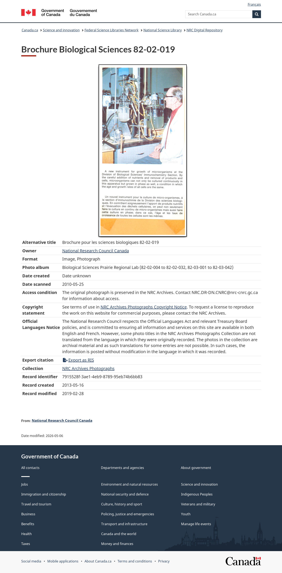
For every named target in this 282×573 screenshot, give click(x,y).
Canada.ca (30, 30)
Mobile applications (62, 561)
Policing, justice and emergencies (127, 514)
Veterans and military (198, 504)
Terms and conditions (135, 561)
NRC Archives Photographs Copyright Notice (144, 307)
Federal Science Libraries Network (112, 30)
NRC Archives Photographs (88, 368)
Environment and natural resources (129, 484)
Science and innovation (61, 30)
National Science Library (162, 30)
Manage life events (196, 524)
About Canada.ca (98, 561)
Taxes (25, 543)
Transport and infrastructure (124, 524)
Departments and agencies (122, 467)
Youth (186, 514)
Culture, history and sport (121, 504)
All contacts (30, 467)
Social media (31, 561)
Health (26, 534)
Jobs (24, 484)
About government (196, 467)
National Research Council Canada (95, 251)
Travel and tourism (36, 504)
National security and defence (125, 494)
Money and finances (117, 543)
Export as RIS (78, 360)
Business (28, 514)
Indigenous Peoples (197, 494)
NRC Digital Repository (204, 30)
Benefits (27, 524)
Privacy (163, 561)
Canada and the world (118, 534)
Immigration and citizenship (43, 494)
